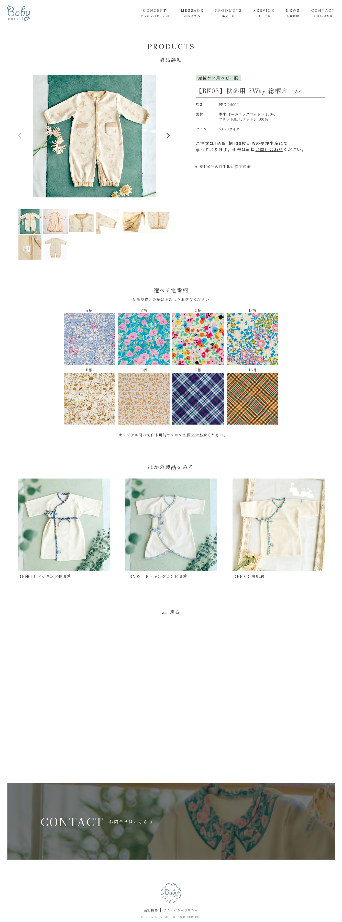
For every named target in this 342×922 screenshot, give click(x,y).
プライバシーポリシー (180, 910)
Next (168, 139)
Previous (20, 139)
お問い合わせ (269, 149)
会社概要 (151, 910)
